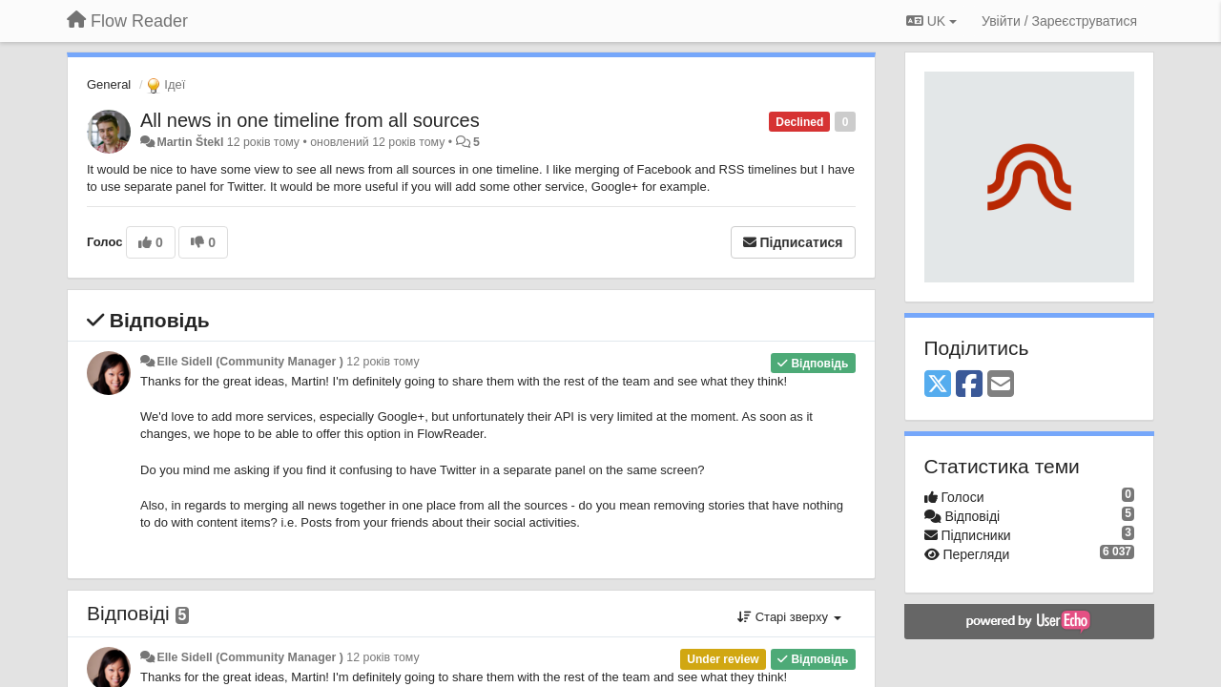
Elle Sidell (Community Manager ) (249, 361)
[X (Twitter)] (937, 385)
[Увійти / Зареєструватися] (1059, 21)
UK (931, 21)
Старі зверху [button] (788, 617)
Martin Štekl (189, 142)
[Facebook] (969, 385)
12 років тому (382, 361)
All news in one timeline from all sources (310, 120)
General (109, 84)
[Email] (1000, 385)
